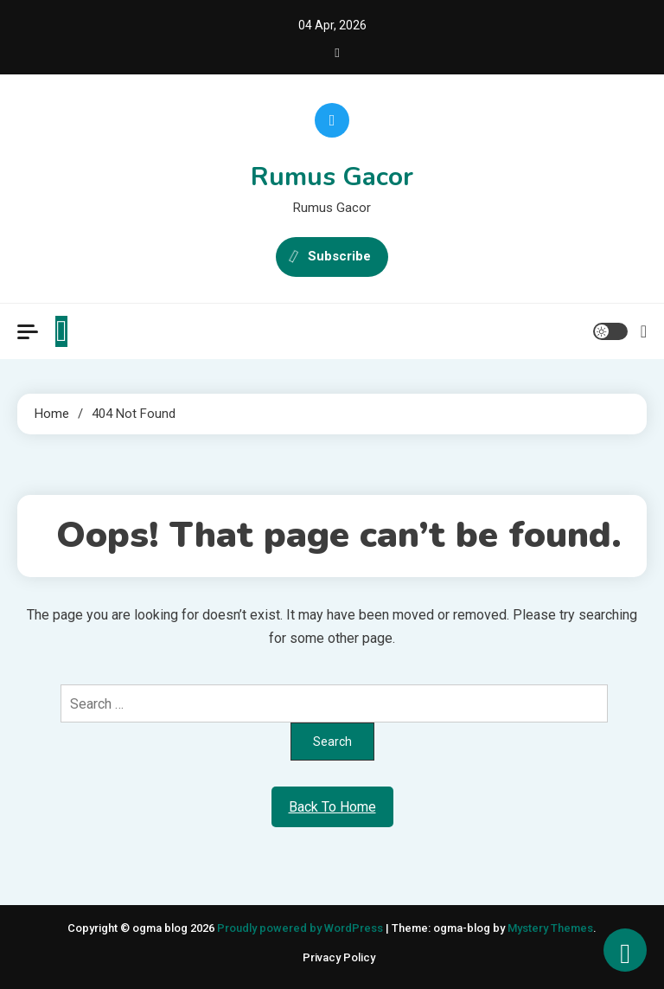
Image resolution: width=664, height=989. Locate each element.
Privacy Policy (339, 957)
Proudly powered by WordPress (301, 928)
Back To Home (332, 807)
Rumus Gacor (332, 177)
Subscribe (332, 257)
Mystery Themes (550, 928)
